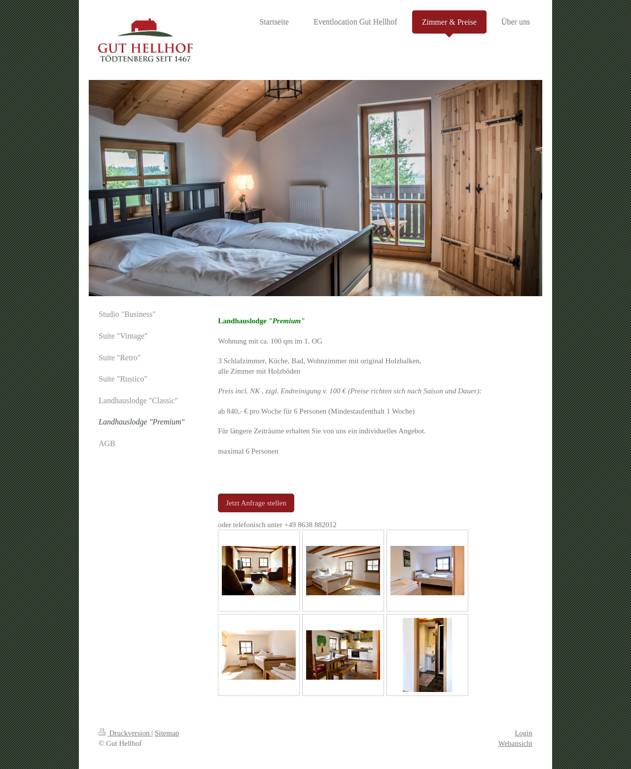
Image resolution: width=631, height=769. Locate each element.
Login (523, 733)
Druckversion (125, 733)
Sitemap (167, 733)
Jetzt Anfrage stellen (256, 503)
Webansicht (515, 743)
